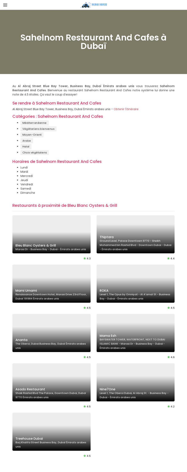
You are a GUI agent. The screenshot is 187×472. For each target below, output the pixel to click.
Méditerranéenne (34, 123)
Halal (25, 146)
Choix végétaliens (34, 152)
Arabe (26, 141)
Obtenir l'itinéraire (126, 109)
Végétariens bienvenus (38, 129)
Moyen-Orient (32, 135)
